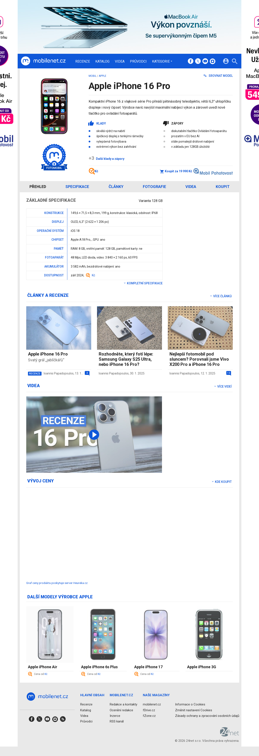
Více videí (223, 386)
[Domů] (43, 61)
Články (116, 186)
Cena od (40, 674)
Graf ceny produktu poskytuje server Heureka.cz (57, 583)
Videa (120, 61)
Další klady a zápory (106, 158)
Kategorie (161, 61)
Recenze (82, 61)
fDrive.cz (149, 710)
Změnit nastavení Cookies (193, 710)
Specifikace (77, 186)
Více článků (221, 296)
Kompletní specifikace (143, 283)
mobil (92, 75)
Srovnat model (218, 75)
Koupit (223, 186)
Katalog (102, 61)
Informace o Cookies (190, 704)
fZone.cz (149, 716)
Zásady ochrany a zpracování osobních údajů (207, 716)
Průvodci (138, 61)
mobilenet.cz (152, 704)
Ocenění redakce (121, 710)
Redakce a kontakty (123, 704)
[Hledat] (234, 61)
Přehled (37, 186)
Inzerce (115, 716)
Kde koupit (221, 481)
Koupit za (196, 171)
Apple (102, 75)
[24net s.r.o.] (229, 735)
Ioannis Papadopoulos (59, 373)
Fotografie (154, 186)
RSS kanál (117, 721)
